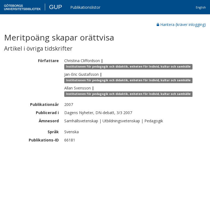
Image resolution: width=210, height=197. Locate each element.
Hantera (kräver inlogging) (181, 24)
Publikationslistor (85, 7)
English (201, 7)
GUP (55, 7)
